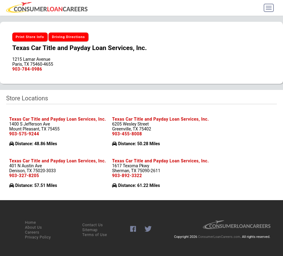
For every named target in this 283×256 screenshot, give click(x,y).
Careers (32, 232)
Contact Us (92, 225)
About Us (33, 227)
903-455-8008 (127, 133)
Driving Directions (68, 37)
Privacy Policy (38, 237)
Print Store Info (30, 37)
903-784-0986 (27, 69)
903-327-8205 (24, 175)
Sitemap (90, 229)
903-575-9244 (24, 133)
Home (30, 222)
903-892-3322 (127, 175)
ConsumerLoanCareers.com (219, 237)
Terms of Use (94, 234)
